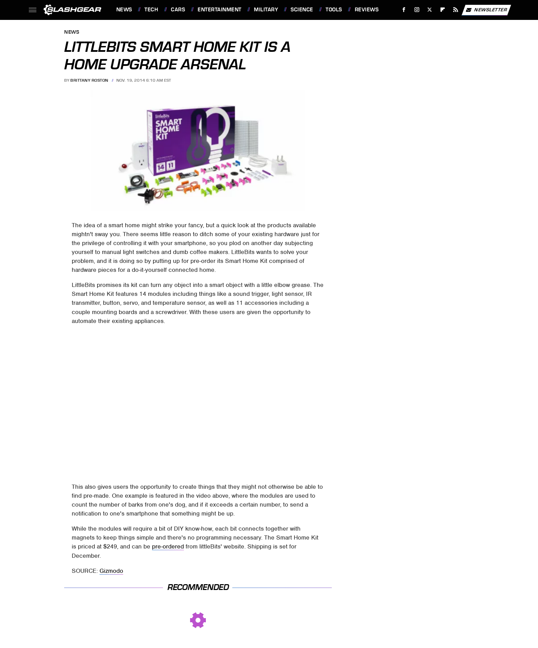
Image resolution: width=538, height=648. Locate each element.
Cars (178, 10)
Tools (334, 10)
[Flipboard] (443, 9)
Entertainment (220, 10)
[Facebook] (404, 9)
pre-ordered (168, 546)
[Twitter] (430, 9)
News (124, 10)
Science (302, 10)
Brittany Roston (89, 80)
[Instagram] (417, 9)
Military (266, 10)
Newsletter (486, 10)
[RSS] (455, 9)
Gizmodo (111, 571)
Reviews (367, 10)
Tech (151, 10)
